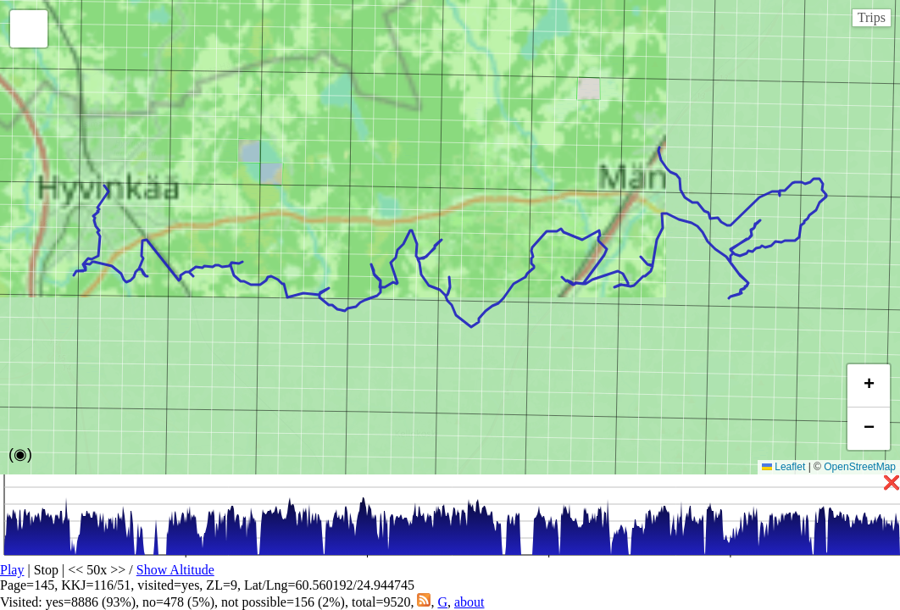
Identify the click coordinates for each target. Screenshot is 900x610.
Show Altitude (175, 570)
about (469, 602)
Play (12, 570)
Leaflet (783, 467)
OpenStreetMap (860, 467)
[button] (28, 28)
